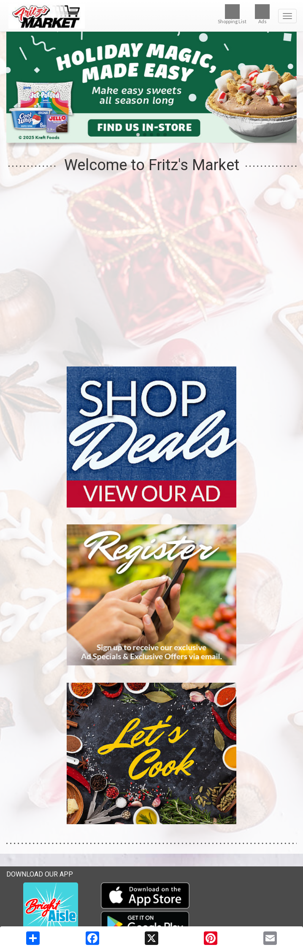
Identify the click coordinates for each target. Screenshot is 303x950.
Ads (262, 14)
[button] (138, 134)
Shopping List (232, 14)
